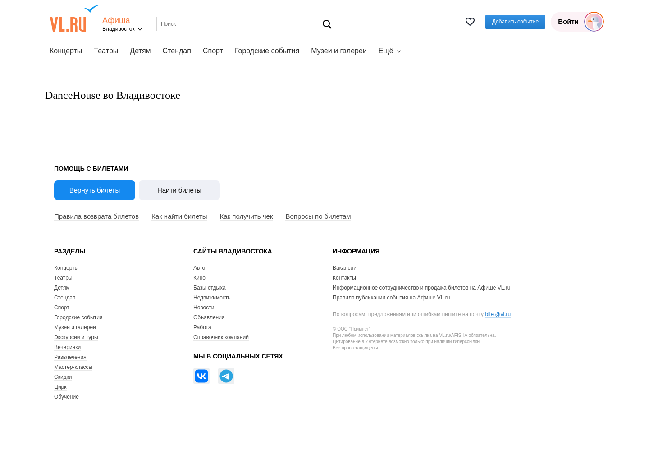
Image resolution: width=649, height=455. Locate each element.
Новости (203, 307)
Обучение (66, 397)
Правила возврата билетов (96, 216)
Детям (140, 51)
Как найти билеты (179, 216)
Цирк (60, 387)
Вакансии (344, 268)
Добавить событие (515, 21)
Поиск (327, 24)
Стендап (177, 51)
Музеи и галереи (339, 51)
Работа (202, 327)
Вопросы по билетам (318, 216)
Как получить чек (246, 216)
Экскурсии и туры (76, 337)
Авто (199, 268)
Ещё (386, 51)
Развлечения (70, 357)
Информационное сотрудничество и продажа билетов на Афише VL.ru (421, 288)
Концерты (66, 51)
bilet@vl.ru (498, 314)
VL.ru (76, 18)
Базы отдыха (209, 288)
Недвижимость (212, 297)
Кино (199, 278)
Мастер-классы (73, 367)
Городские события (267, 51)
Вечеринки (67, 347)
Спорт (213, 51)
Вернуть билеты (94, 190)
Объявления (208, 317)
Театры (106, 51)
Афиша (116, 20)
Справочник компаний (221, 337)
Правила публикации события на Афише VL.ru (391, 297)
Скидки (63, 377)
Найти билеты (179, 190)
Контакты (344, 278)
